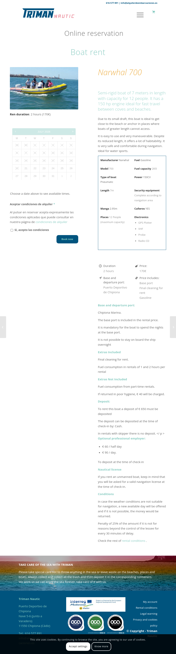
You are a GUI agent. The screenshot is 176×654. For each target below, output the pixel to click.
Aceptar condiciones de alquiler (33, 204)
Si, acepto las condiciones (29, 230)
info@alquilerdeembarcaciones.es (139, 2)
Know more (101, 646)
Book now (67, 239)
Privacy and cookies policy (145, 622)
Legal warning (148, 613)
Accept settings (78, 646)
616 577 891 (112, 2)
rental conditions (134, 541)
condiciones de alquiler (51, 222)
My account (150, 602)
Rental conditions (146, 607)
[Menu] (138, 15)
